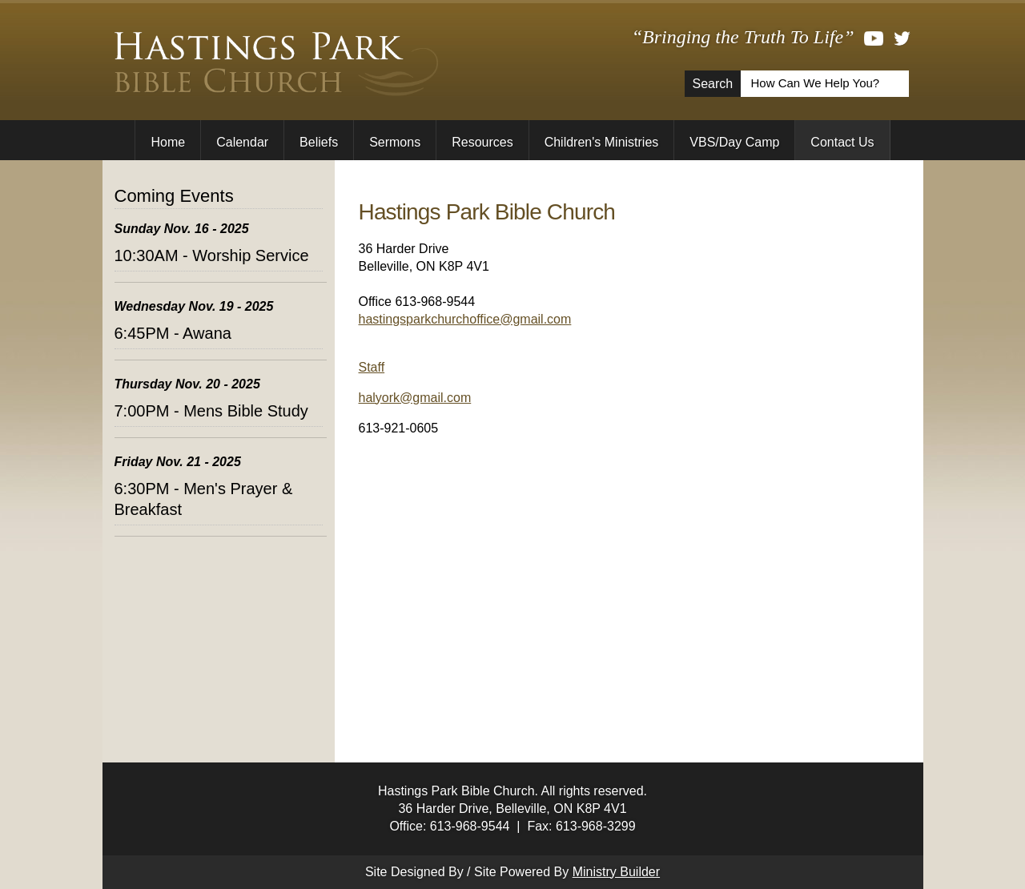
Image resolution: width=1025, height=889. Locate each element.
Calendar (242, 142)
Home (168, 142)
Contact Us (842, 142)
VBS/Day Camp (734, 142)
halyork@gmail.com (415, 397)
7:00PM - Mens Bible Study (211, 411)
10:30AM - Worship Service (212, 255)
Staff (372, 367)
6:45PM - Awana (173, 333)
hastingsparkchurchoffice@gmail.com (465, 319)
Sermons (394, 142)
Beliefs (318, 142)
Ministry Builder (616, 872)
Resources (482, 142)
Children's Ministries (602, 142)
